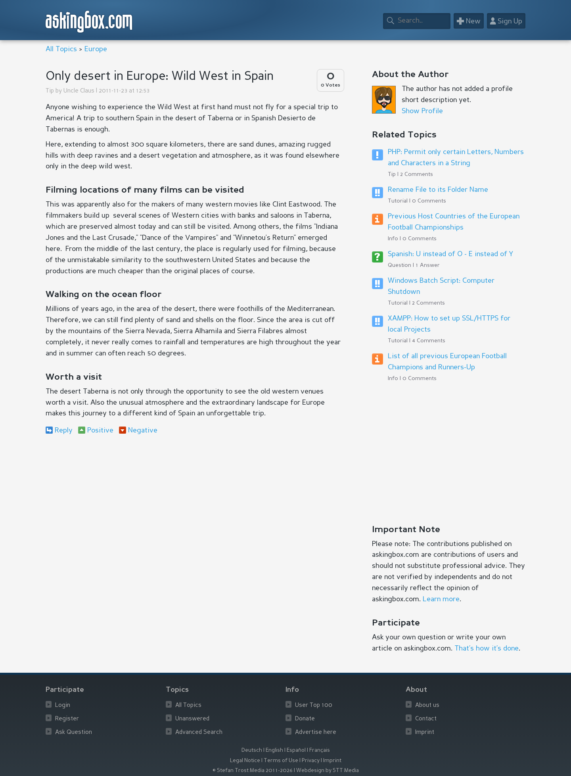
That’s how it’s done (486, 648)
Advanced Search (198, 732)
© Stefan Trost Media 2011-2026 (253, 770)
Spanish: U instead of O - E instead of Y (450, 254)
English (274, 750)
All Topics (61, 49)
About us (427, 705)
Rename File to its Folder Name (438, 189)
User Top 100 (313, 705)
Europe (95, 49)
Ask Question (73, 732)
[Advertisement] (194, 506)
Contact (426, 719)
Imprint (424, 732)
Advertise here (315, 732)
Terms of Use (281, 760)
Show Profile (422, 111)
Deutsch (251, 750)
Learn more (441, 599)
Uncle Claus (78, 91)
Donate (305, 719)
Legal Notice (245, 760)
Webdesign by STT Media (327, 770)
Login (62, 705)
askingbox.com (89, 22)
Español (296, 750)
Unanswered (192, 719)
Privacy (311, 760)
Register (67, 719)
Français (319, 750)
